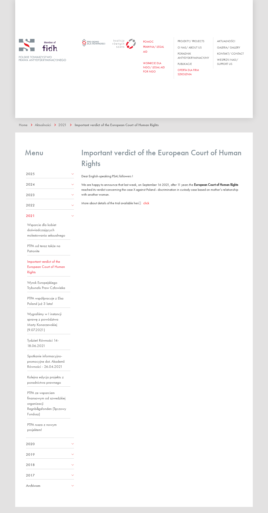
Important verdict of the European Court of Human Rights (116, 124)
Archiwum (33, 485)
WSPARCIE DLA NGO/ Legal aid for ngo (154, 67)
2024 (30, 184)
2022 (30, 205)
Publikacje (185, 64)
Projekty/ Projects (191, 41)
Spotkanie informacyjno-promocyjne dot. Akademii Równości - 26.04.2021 (46, 361)
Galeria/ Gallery (228, 47)
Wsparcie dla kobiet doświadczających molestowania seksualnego (46, 230)
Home (23, 124)
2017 (30, 475)
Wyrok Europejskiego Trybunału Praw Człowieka (46, 285)
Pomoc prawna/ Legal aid (153, 46)
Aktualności (226, 41)
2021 (62, 124)
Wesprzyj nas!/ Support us (227, 62)
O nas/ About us (190, 47)
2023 (30, 194)
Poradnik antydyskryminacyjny (193, 56)
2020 (30, 443)
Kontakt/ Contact (230, 54)
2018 (30, 464)
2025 (30, 173)
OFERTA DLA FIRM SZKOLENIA (188, 72)
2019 (30, 454)
